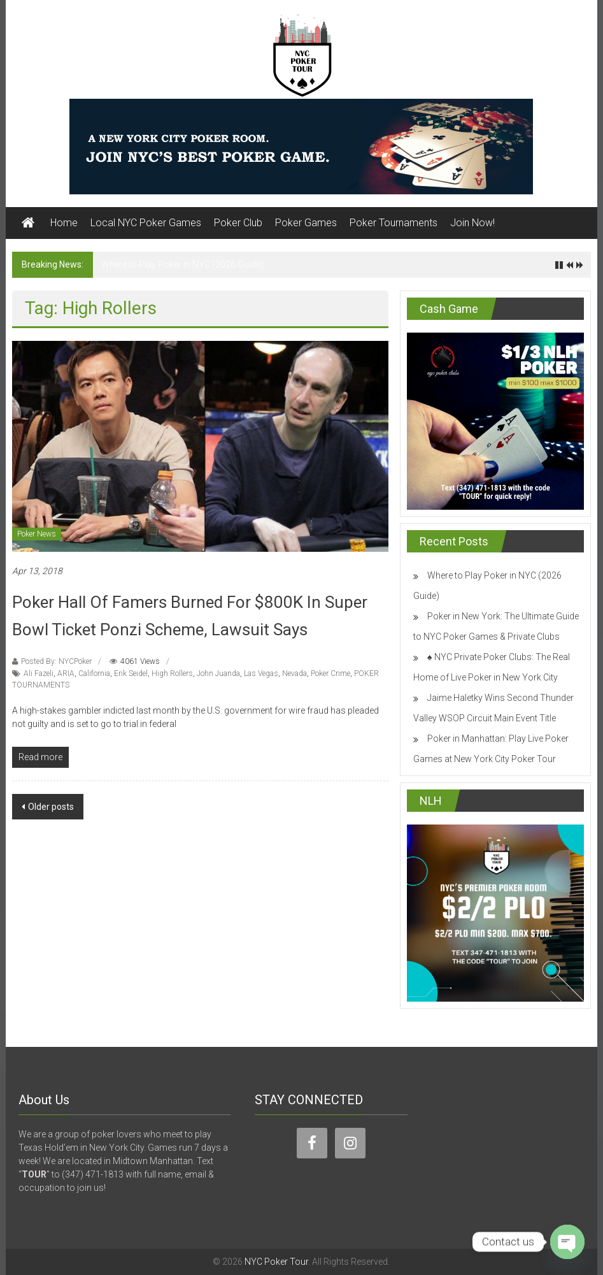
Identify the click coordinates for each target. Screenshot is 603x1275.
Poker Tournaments (393, 223)
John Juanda (218, 673)
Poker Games (306, 223)
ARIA (65, 673)
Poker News (36, 533)
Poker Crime (330, 673)
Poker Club (238, 223)
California (94, 673)
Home (64, 223)
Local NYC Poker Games (145, 223)
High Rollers (172, 673)
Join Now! (472, 223)
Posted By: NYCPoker (56, 661)
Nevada (294, 673)
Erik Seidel (131, 673)
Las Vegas (261, 673)
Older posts (51, 807)
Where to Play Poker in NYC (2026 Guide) (182, 264)
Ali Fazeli (38, 673)
